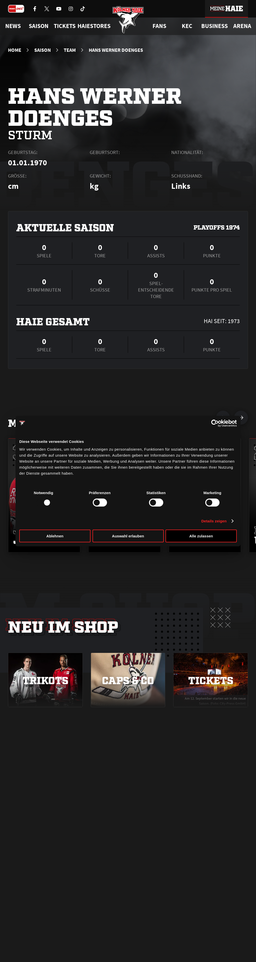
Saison (42, 50)
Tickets (65, 26)
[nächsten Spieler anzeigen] (241, 418)
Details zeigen (213, 521)
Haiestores (94, 26)
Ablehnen (54, 536)
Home (14, 50)
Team (70, 50)
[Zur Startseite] (128, 20)
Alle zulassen (201, 536)
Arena (242, 26)
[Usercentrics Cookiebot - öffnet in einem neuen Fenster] (215, 423)
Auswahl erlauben (128, 536)
